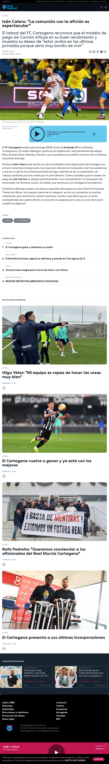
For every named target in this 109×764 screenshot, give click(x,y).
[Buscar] (105, 7)
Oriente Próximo (42, 1)
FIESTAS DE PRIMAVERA (57, 1)
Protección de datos (13, 715)
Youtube (60, 715)
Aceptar (98, 759)
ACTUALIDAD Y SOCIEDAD (34, 681)
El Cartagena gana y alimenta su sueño (29, 247)
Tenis (8, 266)
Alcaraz (103, 1)
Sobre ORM (8, 702)
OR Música (100, 749)
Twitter (60, 705)
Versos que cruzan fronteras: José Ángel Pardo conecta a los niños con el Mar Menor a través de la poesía (37, 673)
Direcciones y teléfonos (15, 712)
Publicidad (8, 709)
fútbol (5, 16)
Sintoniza (7, 705)
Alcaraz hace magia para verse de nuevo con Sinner (37, 269)
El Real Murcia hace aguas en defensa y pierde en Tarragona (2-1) (45, 258)
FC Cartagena (22, 220)
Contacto (61, 702)
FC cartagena (94, 1)
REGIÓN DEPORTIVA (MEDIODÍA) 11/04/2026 (32, 281)
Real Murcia (84, 1)
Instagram (62, 712)
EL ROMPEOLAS (30, 668)
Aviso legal (8, 719)
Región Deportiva (14, 277)
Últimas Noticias (72, 1)
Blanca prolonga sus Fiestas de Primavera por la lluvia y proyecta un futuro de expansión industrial (91, 673)
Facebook (61, 709)
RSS (58, 719)
